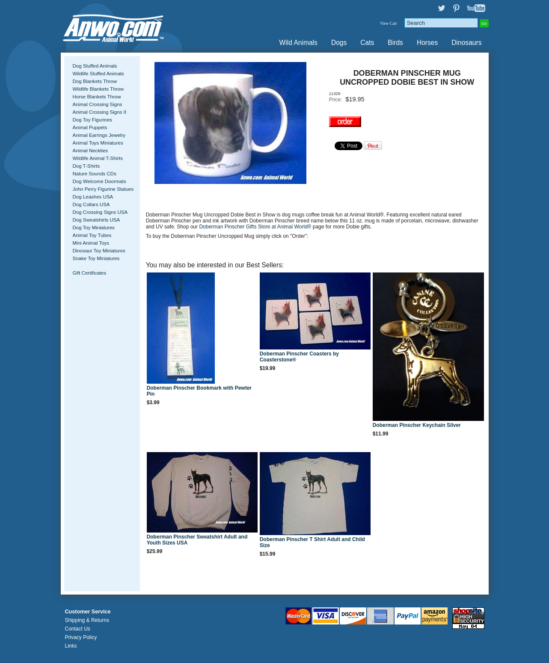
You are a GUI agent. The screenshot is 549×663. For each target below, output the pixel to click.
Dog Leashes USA (93, 196)
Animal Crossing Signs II (99, 112)
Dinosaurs (466, 42)
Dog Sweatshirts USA (96, 219)
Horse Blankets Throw (97, 96)
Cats (367, 42)
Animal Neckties (90, 150)
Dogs (339, 42)
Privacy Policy (81, 637)
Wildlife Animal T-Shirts (98, 158)
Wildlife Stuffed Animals (98, 73)
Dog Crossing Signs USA (100, 212)
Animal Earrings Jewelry (99, 135)
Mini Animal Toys (91, 243)
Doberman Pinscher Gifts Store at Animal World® (255, 227)
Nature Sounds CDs (94, 173)
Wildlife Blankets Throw (98, 89)
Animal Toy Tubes (92, 235)
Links (71, 646)
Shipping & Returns (87, 620)
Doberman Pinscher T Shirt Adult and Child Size (312, 542)
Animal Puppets (90, 127)
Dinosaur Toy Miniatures (99, 250)
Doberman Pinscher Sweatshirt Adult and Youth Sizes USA (197, 540)
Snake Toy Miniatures (96, 258)
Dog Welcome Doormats (99, 181)
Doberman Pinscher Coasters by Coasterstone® (299, 357)
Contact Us (77, 629)
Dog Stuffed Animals (95, 65)
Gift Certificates (90, 272)
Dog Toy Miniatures (94, 227)
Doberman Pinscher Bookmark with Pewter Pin (199, 391)
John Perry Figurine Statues (103, 189)
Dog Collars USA (91, 204)
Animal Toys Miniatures (98, 142)
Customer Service (88, 612)
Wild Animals (298, 42)
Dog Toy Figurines (93, 119)
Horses (427, 42)
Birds (395, 42)
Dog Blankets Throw (95, 81)
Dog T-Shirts (86, 166)
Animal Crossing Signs (97, 104)
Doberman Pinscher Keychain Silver (417, 425)
